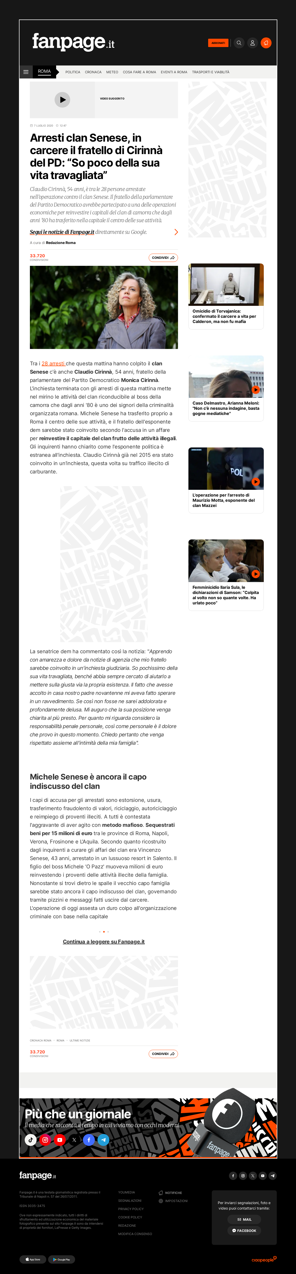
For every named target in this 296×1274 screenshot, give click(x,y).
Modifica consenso (135, 1234)
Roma (60, 1040)
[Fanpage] (37, 1176)
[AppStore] (32, 1259)
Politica (72, 72)
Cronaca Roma (40, 1040)
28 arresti (54, 363)
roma (44, 71)
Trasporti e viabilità (210, 72)
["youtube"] (60, 1140)
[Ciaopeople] (264, 1261)
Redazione (127, 1225)
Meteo (112, 72)
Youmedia (126, 1192)
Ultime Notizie (80, 1040)
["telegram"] (103, 1140)
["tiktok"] (31, 1140)
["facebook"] (89, 1140)
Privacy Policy (131, 1209)
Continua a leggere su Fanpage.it (104, 942)
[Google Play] (61, 1259)
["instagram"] (45, 1140)
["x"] (74, 1140)
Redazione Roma (61, 242)
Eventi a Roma (174, 72)
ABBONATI (218, 42)
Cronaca (93, 72)
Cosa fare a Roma (139, 72)
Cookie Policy (130, 1217)
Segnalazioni (129, 1201)
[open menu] (26, 71)
